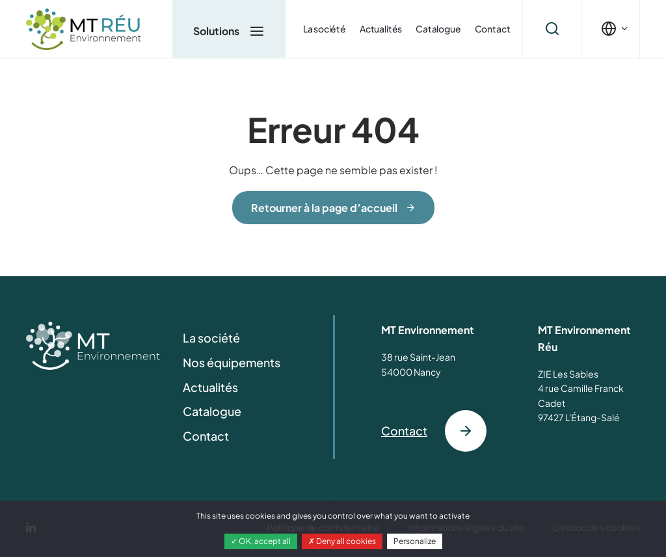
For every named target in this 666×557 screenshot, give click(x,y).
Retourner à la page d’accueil (324, 207)
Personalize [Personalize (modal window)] (414, 541)
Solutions (229, 30)
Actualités (381, 28)
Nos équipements (231, 362)
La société (324, 28)
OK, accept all (261, 541)
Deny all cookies (342, 541)
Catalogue (438, 28)
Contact (493, 28)
